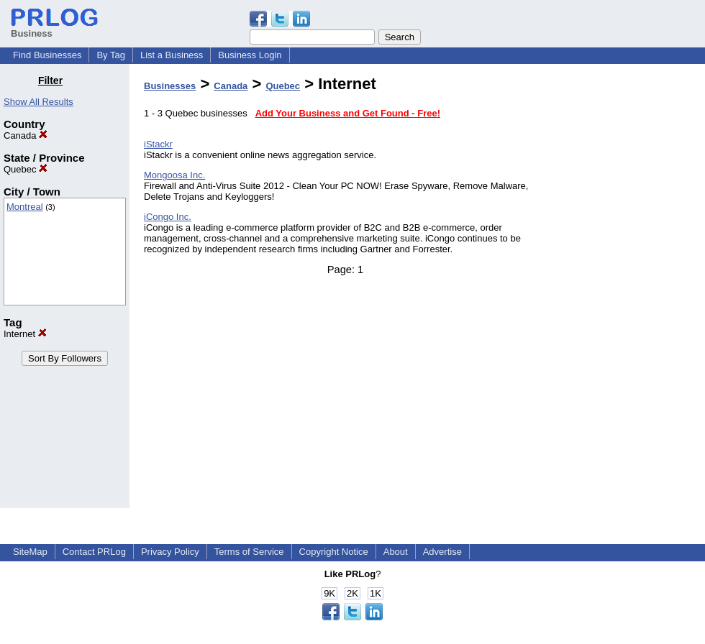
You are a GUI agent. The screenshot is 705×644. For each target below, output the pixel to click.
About (395, 551)
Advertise (442, 551)
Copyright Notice (333, 551)
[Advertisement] (631, 290)
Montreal (24, 206)
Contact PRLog (94, 551)
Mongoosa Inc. (174, 175)
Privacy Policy (170, 551)
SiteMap (30, 551)
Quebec (25, 169)
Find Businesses (47, 55)
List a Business (171, 55)
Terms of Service (249, 551)
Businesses (170, 85)
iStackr (158, 144)
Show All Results (38, 101)
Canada (25, 135)
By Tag (110, 55)
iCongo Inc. (167, 216)
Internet (25, 333)
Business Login (249, 55)
